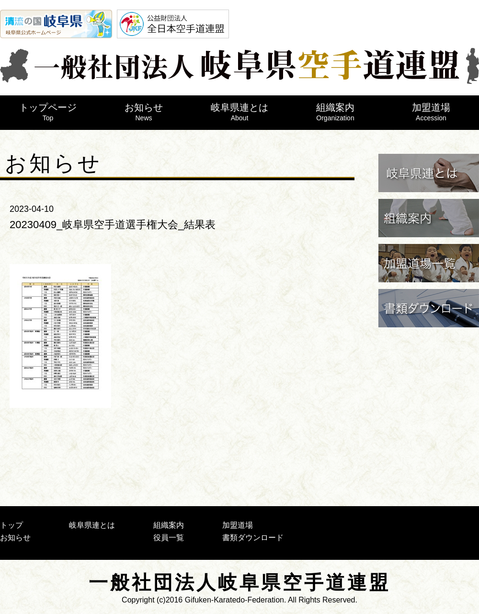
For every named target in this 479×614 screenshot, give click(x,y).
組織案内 (335, 112)
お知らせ (144, 112)
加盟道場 (431, 112)
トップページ (48, 112)
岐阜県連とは (239, 112)
